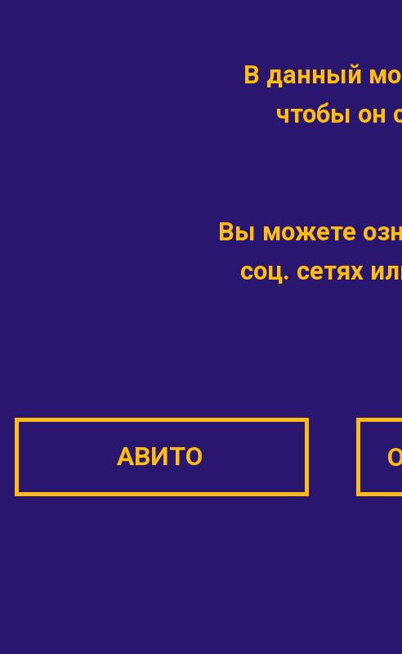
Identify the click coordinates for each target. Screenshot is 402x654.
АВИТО (160, 456)
